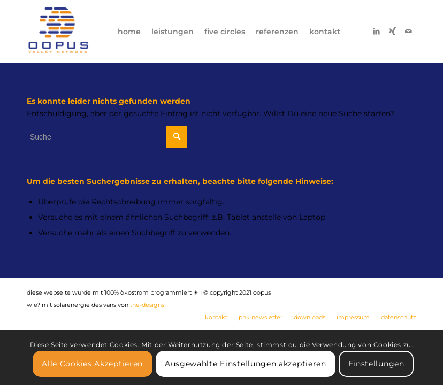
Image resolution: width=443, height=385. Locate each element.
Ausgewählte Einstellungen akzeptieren (245, 363)
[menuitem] (129, 32)
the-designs (147, 305)
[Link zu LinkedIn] (376, 31)
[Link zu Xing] (392, 31)
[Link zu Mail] (408, 31)
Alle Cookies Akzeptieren (92, 363)
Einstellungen (376, 363)
